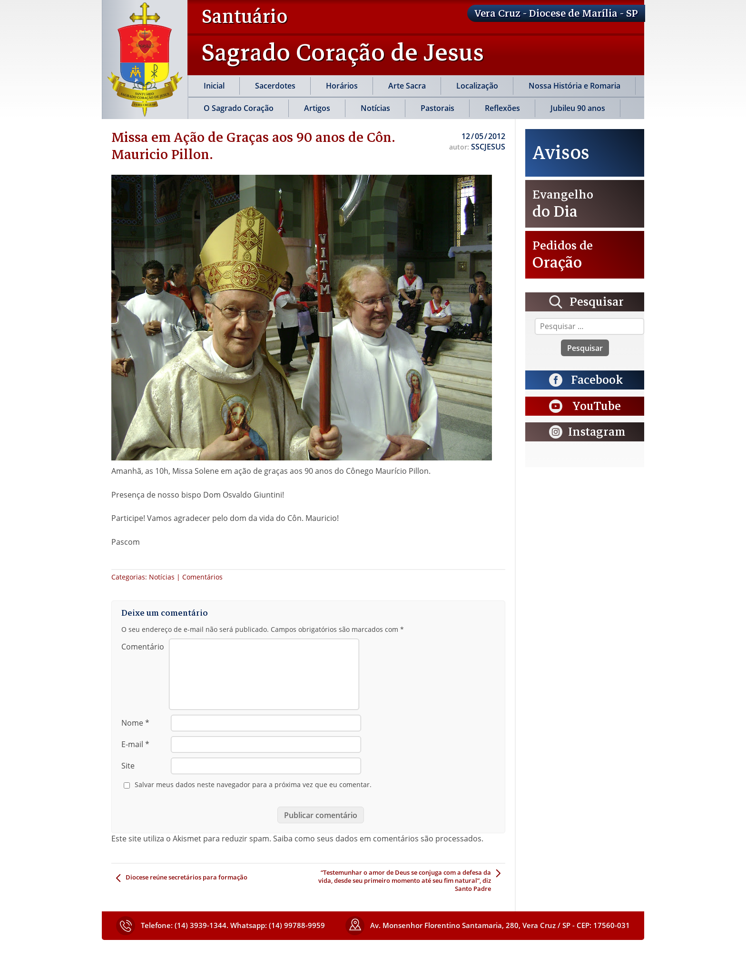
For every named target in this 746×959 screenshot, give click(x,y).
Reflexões (502, 108)
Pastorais (437, 108)
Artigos (317, 108)
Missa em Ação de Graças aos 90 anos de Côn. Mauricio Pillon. (253, 146)
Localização (477, 85)
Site (128, 765)
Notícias (375, 108)
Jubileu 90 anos (577, 108)
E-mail (135, 744)
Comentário (142, 646)
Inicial (214, 85)
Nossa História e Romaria (574, 85)
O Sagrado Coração (239, 108)
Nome (135, 723)
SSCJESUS (488, 146)
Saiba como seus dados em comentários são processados (377, 838)
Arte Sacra (407, 85)
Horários (342, 85)
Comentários (202, 576)
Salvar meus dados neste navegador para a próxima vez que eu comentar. (253, 784)
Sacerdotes (275, 85)
